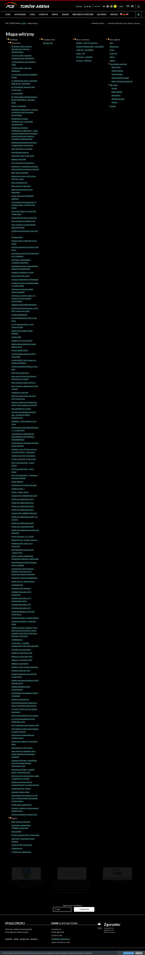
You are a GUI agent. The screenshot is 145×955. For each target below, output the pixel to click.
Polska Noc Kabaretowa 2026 (22, 526)
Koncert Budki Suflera (19, 350)
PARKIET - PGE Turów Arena (86, 43)
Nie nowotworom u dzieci (21, 409)
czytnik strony (124, 952)
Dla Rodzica (116, 95)
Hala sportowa (117, 74)
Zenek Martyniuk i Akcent (21, 788)
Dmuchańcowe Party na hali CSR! (24, 218)
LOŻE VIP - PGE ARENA (84, 50)
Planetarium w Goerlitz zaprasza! (24, 485)
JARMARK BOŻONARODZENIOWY (24, 305)
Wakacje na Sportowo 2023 (21, 653)
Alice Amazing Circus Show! (21, 149)
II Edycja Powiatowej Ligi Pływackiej (24, 279)
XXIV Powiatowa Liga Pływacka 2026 (25, 725)
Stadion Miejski (117, 71)
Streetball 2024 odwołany (21, 588)
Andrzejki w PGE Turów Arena (22, 156)
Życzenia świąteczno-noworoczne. (24, 814)
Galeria (112, 60)
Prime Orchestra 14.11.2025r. (22, 536)
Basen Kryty (116, 67)
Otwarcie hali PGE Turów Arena (23, 456)
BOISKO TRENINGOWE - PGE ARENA (90, 46)
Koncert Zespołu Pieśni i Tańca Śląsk (25, 835)
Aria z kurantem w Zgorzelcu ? (22, 163)
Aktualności (114, 46)
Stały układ (128, 6)
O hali (112, 50)
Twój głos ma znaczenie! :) (21, 649)
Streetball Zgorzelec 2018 (21, 604)
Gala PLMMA (16, 831)
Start (111, 43)
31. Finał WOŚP (17, 93)
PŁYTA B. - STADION (83, 60)
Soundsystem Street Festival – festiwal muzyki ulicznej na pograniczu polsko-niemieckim (23, 572)
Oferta (112, 57)
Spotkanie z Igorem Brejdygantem (24, 578)
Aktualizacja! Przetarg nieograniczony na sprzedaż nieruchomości (22, 121)
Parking (114, 102)
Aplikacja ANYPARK (18, 159)
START (23, 23)
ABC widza (114, 85)
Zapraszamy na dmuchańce (22, 748)
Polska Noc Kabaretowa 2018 (22, 506)
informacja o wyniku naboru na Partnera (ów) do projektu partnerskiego (23, 298)
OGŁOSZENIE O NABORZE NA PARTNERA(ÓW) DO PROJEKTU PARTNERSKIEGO (23, 437)
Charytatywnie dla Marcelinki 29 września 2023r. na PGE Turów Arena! (23, 205)
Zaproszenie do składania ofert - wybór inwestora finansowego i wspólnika (23, 754)
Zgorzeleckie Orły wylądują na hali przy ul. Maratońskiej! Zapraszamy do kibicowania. (24, 798)
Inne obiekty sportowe (118, 64)
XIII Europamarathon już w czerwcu (24, 715)
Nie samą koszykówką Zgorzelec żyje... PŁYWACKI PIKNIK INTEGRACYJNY (23, 415)
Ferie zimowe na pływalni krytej (23, 221)
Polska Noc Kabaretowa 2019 (22, 510)
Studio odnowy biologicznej (122, 81)
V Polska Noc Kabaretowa (21, 852)
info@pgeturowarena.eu (60, 939)
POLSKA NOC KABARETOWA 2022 (24, 513)
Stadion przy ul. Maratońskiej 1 (23, 581)
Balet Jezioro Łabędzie (19, 173)
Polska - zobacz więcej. (20, 492)
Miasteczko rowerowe (19, 392)
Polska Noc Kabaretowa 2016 (22, 503)
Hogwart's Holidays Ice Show (22, 272)
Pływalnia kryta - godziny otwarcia (24, 540)
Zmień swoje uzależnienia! (21, 805)
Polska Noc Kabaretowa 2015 (22, 499)
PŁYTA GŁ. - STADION (84, 57)
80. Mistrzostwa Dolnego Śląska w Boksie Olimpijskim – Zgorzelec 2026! (24, 100)
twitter (16, 939)
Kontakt (113, 106)
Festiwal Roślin (17, 237)
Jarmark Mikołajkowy (19, 314)
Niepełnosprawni (118, 99)
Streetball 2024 (17, 585)
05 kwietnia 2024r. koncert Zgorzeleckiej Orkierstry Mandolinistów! (21, 49)
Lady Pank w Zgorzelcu (20, 373)
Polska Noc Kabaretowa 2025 (22, 523)
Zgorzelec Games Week (20, 792)
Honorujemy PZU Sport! (20, 276)
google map (24, 939)
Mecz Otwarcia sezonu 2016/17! (23, 382)
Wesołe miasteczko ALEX (20, 670)
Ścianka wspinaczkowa (120, 78)
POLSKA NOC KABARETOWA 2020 (24, 496)
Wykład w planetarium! (20, 699)
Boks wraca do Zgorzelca (20, 186)
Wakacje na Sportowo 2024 (21, 656)
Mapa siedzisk (117, 92)
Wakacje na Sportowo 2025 (21, 660)
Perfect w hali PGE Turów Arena (23, 459)
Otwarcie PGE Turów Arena (21, 845)
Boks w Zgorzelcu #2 (19, 182)
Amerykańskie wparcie (20, 152)
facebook (8, 939)
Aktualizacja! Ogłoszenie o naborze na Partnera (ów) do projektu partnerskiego (24, 112)
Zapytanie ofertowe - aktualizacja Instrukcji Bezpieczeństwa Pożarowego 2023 (24, 763)
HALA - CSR (80, 53)
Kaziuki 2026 (16, 337)
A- (85, 6)
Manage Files (48, 43)
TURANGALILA (16, 639)
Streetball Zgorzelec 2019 (21, 608)
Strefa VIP (113, 53)
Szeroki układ (132, 6)
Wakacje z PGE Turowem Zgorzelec (24, 667)
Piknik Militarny (17, 482)
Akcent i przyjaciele (18, 106)
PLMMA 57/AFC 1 (18, 489)
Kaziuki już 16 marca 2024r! (21, 340)
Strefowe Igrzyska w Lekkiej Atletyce (25, 618)
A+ (90, 6)
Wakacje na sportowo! (19, 663)
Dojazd (114, 88)
